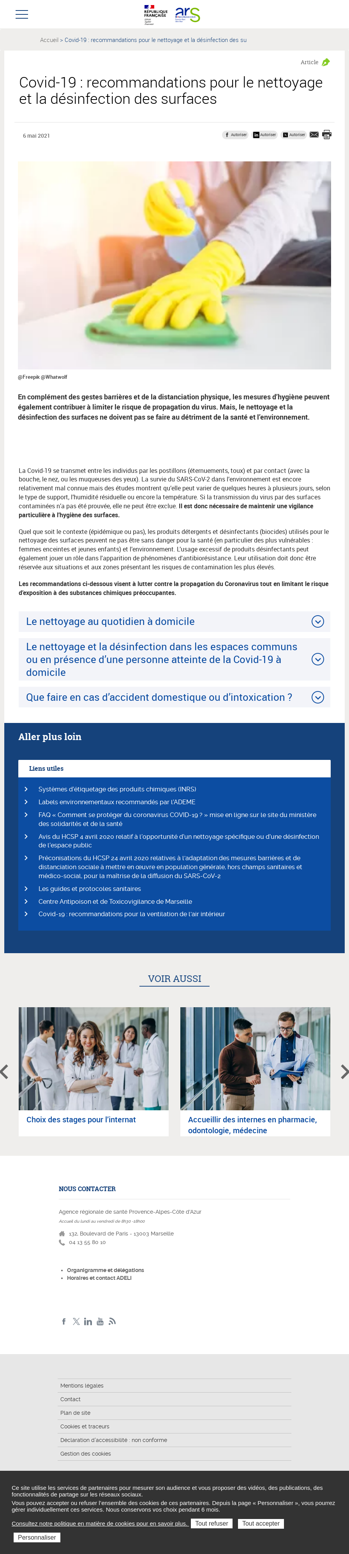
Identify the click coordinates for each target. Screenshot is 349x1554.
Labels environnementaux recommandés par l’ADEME (117, 802)
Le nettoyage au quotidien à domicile (110, 621)
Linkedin (88, 1322)
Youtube (100, 1322)
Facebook (64, 1322)
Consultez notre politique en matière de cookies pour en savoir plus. (100, 1523)
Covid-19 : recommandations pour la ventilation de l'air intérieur (132, 914)
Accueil (49, 40)
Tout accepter (261, 1523)
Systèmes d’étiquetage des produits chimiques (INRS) (117, 789)
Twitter (76, 1322)
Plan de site (75, 1413)
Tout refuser (211, 1523)
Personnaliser (37, 1537)
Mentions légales (82, 1385)
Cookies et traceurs (84, 1426)
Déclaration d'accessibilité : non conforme (113, 1440)
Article (310, 62)
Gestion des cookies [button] (85, 1454)
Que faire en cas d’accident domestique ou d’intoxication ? (159, 697)
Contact (70, 1399)
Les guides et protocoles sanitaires (90, 888)
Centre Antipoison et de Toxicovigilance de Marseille (115, 901)
